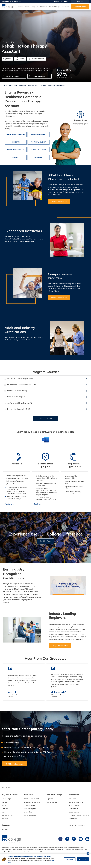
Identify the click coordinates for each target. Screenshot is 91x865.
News (70, 822)
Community (65, 6)
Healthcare (43, 85)
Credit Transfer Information (32, 802)
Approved (50, 799)
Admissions (43, 6)
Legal (3, 812)
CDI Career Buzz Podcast (76, 802)
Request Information (80, 6)
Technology (5, 819)
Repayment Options (30, 809)
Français (56, 1)
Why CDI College (52, 802)
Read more (9, 504)
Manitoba (22, 85)
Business (4, 802)
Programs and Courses (32, 85)
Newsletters (72, 799)
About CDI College (54, 6)
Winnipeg (5, 829)
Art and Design (6, 799)
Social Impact (73, 819)
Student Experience (30, 815)
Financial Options (29, 805)
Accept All (82, 859)
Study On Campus (12, 85)
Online (7, 1)
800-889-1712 (65, 1)
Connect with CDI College (77, 825)
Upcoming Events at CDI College (79, 815)
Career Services (73, 809)
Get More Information (14, 764)
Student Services (74, 812)
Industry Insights (74, 805)
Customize (69, 859)
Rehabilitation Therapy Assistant (56, 85)
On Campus (14, 1)
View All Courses (45, 419)
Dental (4, 805)
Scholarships (28, 812)
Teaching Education (8, 815)
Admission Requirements (31, 799)
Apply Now (80, 1)
